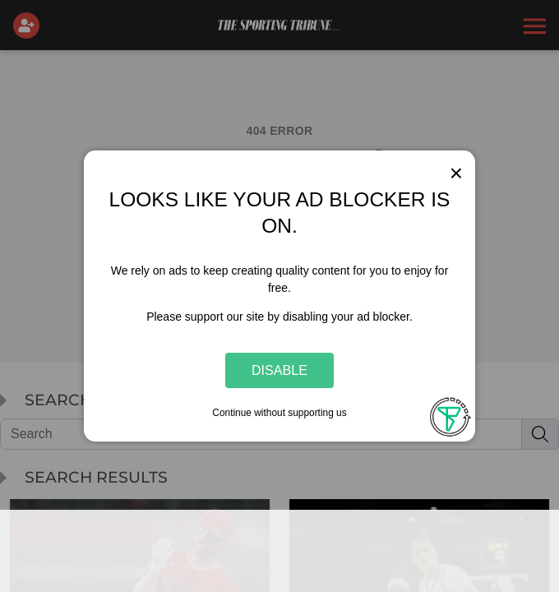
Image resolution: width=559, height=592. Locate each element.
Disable (279, 370)
